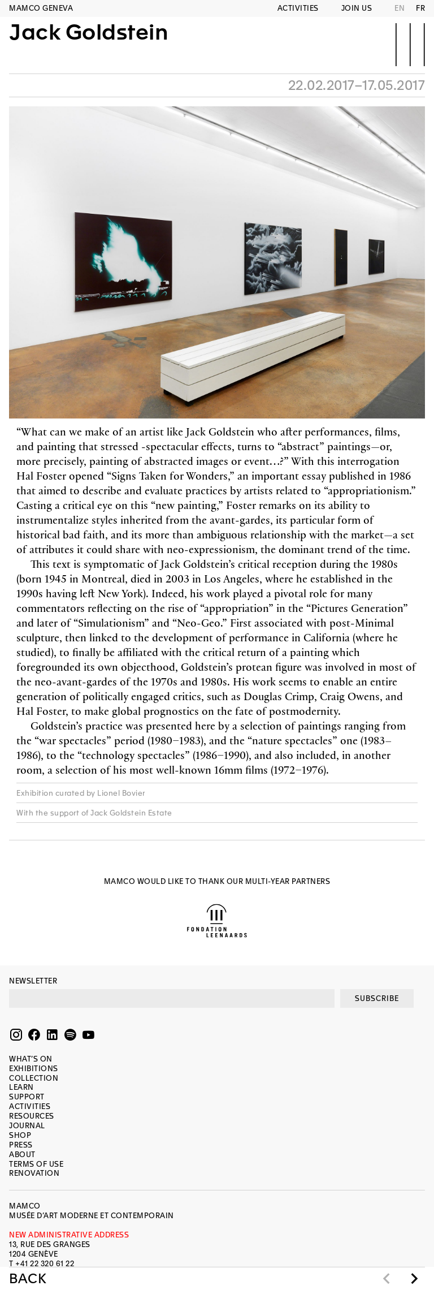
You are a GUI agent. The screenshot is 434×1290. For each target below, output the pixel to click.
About (22, 1154)
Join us (356, 8)
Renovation (34, 1173)
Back (27, 1278)
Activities (298, 8)
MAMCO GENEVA (41, 8)
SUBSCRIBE (377, 998)
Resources (31, 1116)
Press (21, 1145)
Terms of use (36, 1164)
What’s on (31, 1059)
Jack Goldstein (88, 43)
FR (420, 8)
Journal (27, 1125)
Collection (33, 1078)
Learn (21, 1087)
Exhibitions (33, 1068)
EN (399, 8)
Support (27, 1097)
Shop (20, 1135)
